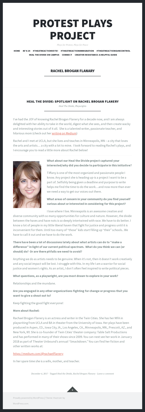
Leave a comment (105, 373)
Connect (67, 54)
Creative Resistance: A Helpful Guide (96, 54)
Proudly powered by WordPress (28, 397)
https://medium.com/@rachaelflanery (38, 354)
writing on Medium (64, 133)
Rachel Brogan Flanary (84, 373)
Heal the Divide (64, 373)
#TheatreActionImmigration (77, 50)
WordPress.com (20, 403)
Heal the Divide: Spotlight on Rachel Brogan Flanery (72, 101)
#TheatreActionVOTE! (45, 50)
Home (17, 50)
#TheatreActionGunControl (113, 50)
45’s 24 (26, 50)
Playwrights (80, 106)
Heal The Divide (66, 106)
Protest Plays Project (72, 29)
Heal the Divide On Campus (44, 54)
